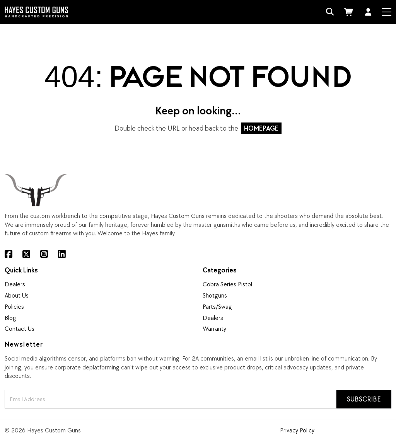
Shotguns (215, 295)
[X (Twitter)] (26, 254)
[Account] (368, 12)
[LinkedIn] (62, 254)
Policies (14, 306)
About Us (17, 295)
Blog (10, 318)
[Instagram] (44, 254)
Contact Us (19, 328)
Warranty (214, 328)
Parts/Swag (217, 306)
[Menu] (386, 12)
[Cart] (349, 12)
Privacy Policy (297, 430)
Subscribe (364, 399)
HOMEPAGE (261, 128)
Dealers (15, 284)
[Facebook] (8, 254)
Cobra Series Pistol (227, 284)
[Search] (330, 12)
